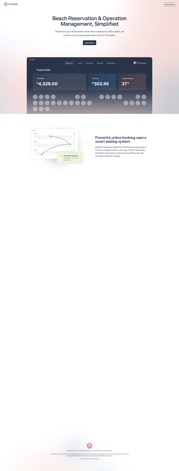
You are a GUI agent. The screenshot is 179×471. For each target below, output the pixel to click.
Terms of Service (85, 459)
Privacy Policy (95, 459)
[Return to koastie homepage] (11, 4)
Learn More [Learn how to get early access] (89, 42)
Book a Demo (169, 4)
